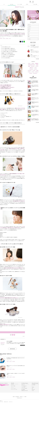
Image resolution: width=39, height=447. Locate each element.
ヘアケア (29, 31)
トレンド (10, 361)
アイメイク (3, 37)
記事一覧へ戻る (12, 348)
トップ (4, 4)
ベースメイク (29, 26)
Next (24, 336)
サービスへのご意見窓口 (24, 388)
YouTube (33, 390)
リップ (35, 67)
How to (1, 38)
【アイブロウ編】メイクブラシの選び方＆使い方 (8, 54)
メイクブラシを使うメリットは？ (6, 46)
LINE (32, 388)
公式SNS (27, 4)
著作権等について (22, 396)
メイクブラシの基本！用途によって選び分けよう (8, 48)
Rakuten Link (33, 389)
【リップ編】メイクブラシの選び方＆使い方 (7, 56)
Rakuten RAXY (3, 1)
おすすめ (33, 63)
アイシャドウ (32, 66)
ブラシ (9, 38)
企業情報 (14, 396)
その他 (28, 36)
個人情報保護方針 (17, 396)
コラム (28, 34)
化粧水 (37, 70)
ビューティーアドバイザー (14, 389)
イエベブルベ (29, 70)
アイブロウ (14, 361)
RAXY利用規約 (23, 389)
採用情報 (25, 396)
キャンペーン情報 (19, 4)
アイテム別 (7, 38)
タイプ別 (31, 73)
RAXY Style (11, 4)
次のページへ (12, 332)
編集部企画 (37, 63)
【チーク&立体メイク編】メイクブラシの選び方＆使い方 (9, 51)
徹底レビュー (31, 67)
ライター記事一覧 (22, 345)
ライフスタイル (35, 73)
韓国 (29, 66)
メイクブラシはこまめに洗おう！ (6, 57)
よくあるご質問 (35, 4)
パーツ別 (4, 38)
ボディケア (29, 29)
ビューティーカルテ (13, 388)
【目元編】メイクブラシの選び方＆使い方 (7, 53)
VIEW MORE (37, 58)
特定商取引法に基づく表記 (24, 390)
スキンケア (29, 24)
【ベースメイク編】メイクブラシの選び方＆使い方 (8, 49)
